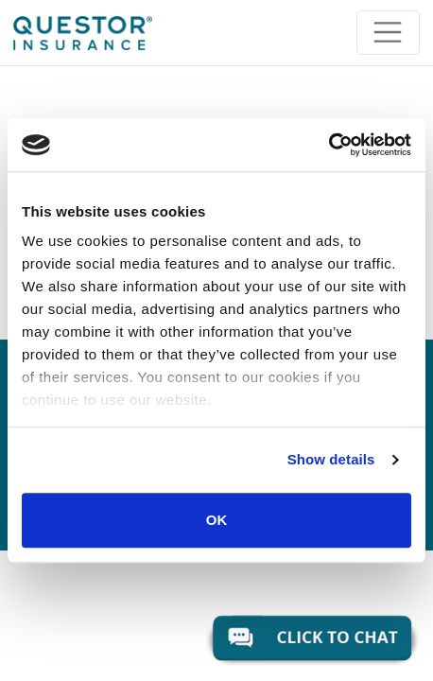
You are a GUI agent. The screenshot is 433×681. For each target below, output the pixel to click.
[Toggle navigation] (388, 33)
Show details (331, 459)
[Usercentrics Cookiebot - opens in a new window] (328, 144)
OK (217, 520)
